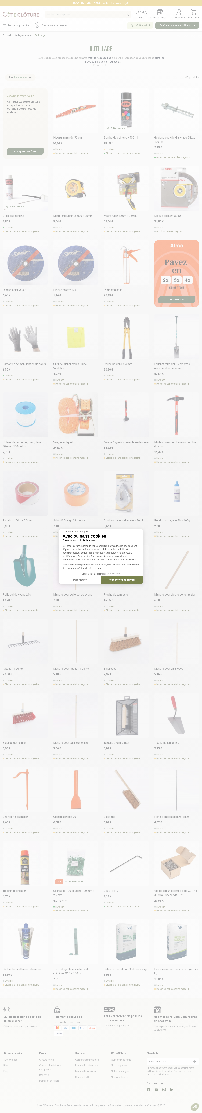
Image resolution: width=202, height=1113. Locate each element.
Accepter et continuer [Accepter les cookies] (122, 579)
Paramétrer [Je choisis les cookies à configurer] (80, 579)
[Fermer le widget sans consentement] (75, 531)
